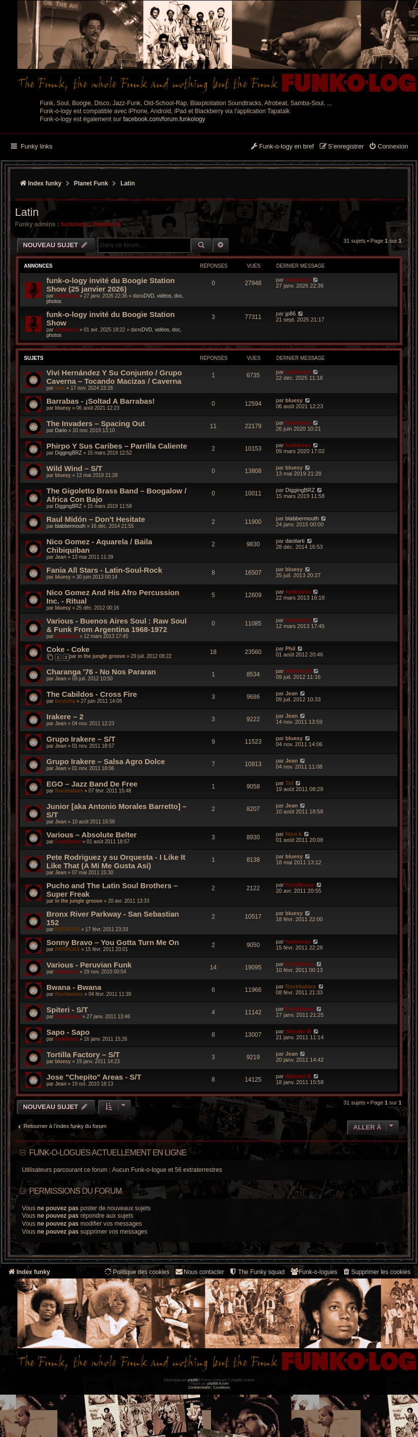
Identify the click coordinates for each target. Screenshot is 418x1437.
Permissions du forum (75, 1191)
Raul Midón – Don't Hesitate (95, 519)
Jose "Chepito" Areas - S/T (93, 1077)
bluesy (63, 408)
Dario (61, 430)
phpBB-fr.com (218, 1383)
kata (60, 388)
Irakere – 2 (64, 716)
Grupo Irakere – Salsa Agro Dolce (105, 761)
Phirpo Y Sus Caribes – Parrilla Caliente (116, 446)
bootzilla (65, 701)
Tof (289, 783)
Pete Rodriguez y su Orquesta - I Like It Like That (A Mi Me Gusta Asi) (115, 861)
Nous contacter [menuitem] (199, 1272)
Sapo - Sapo (68, 1032)
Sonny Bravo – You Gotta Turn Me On (112, 942)
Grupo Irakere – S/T (80, 739)
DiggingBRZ (68, 453)
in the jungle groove (101, 656)
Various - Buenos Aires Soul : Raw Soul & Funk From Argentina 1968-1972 (116, 625)
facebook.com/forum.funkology (164, 119)
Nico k (293, 834)
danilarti (295, 541)
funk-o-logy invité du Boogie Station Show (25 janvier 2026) (110, 284)
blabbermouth (70, 526)
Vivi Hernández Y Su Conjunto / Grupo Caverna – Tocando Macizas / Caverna (114, 376)
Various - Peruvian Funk (89, 964)
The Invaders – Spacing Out (95, 423)
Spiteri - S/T (67, 1009)
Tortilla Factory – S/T (83, 1054)
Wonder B (106, 224)
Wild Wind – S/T (74, 468)
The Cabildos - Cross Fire (91, 694)
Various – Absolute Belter (91, 834)
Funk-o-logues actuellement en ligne (108, 1152)
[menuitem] (388, 147)
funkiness (75, 224)
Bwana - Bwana (73, 987)
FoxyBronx (68, 841)
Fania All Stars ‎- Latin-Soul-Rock (104, 570)
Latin (27, 212)
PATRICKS (67, 929)
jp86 (290, 314)
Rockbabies (69, 791)
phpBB (193, 1380)
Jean (60, 557)
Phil (290, 648)
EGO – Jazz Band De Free (92, 784)
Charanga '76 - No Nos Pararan (101, 671)
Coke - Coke (68, 649)
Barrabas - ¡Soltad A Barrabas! (100, 401)
